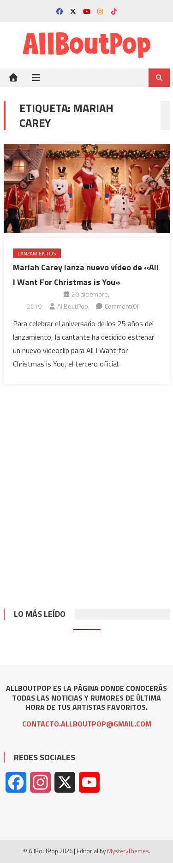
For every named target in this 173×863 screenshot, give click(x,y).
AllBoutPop (72, 306)
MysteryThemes (128, 851)
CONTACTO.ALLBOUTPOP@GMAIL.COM (86, 723)
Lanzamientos (37, 253)
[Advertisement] (86, 489)
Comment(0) (121, 306)
